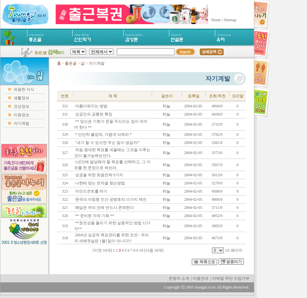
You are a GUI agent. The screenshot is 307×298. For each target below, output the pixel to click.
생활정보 (21, 98)
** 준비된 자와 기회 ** (94, 215)
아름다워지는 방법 (90, 106)
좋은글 (71, 63)
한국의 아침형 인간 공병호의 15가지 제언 (110, 199)
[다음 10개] (153, 250)
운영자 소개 (179, 278)
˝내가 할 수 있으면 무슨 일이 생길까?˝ (107, 142)
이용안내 (200, 278)
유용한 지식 (24, 89)
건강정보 (21, 106)
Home (216, 20)
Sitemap (230, 20)
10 (141, 250)
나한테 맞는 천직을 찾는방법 (99, 183)
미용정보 (21, 115)
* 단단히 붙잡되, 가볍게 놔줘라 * (103, 134)
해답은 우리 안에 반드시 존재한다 (104, 207)
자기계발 (21, 123)
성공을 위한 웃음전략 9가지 (98, 175)
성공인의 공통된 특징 (93, 114)
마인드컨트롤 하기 (90, 191)
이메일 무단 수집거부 (230, 278)
